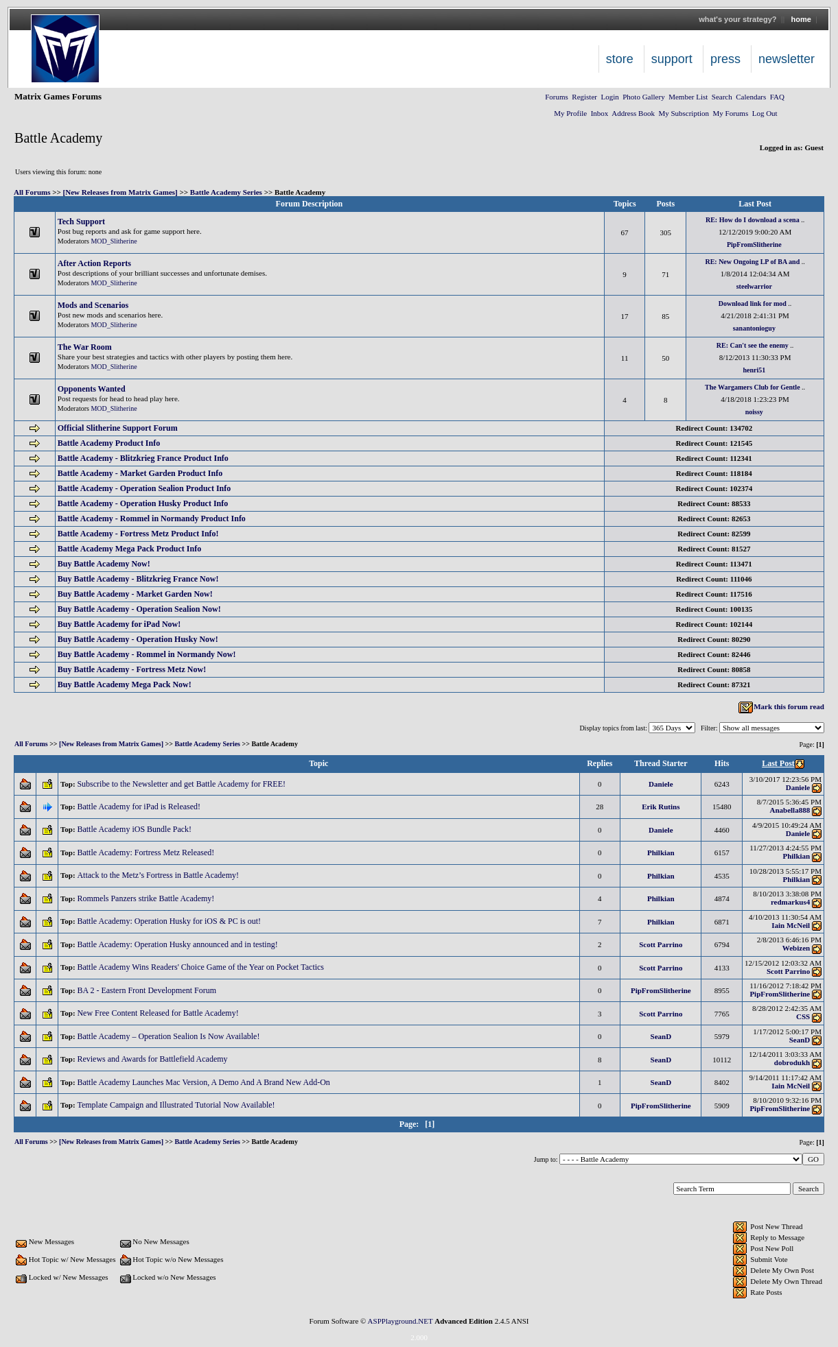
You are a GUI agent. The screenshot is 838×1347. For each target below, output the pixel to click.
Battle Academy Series (226, 192)
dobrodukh (792, 1062)
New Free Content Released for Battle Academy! (158, 1013)
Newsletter (786, 59)
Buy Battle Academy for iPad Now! (119, 624)
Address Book (633, 113)
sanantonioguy (754, 328)
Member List (688, 97)
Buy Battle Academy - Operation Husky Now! (138, 639)
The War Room (85, 347)
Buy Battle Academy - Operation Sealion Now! (139, 609)
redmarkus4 (790, 902)
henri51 (754, 370)
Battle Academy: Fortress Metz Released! (146, 852)
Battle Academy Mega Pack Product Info (129, 548)
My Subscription (683, 113)
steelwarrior (754, 286)
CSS (803, 1016)
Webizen (796, 948)
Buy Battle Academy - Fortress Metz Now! (132, 669)
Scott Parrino (660, 944)
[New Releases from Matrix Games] (120, 192)
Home (801, 19)
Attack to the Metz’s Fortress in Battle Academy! (159, 875)
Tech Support (81, 221)
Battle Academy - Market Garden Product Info (140, 473)
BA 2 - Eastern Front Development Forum (147, 990)
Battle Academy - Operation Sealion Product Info (144, 488)
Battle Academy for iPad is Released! (139, 806)
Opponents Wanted (92, 389)
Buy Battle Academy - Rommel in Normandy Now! (147, 654)
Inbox (600, 113)
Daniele (661, 784)
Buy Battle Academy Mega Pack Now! (124, 684)
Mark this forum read (781, 706)
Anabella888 (790, 810)
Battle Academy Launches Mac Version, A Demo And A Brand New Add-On (204, 1082)
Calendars (751, 97)
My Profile (570, 113)
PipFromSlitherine (754, 244)
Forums (556, 97)
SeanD (661, 1036)
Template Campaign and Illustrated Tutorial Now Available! (177, 1105)
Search (722, 97)
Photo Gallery (643, 97)
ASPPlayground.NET (400, 1321)
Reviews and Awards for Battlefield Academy (153, 1059)
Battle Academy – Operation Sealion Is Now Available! (169, 1036)
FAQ (777, 97)
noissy (754, 412)
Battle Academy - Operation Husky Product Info (143, 503)
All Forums (32, 192)
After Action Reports (94, 263)
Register (584, 97)
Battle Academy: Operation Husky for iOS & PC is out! (170, 921)
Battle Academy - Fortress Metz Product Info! (138, 533)
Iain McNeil (790, 925)
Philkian (661, 852)
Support (671, 59)
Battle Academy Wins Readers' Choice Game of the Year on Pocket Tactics (201, 967)
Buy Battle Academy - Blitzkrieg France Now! (138, 579)
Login (609, 97)
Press (725, 59)
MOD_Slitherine (114, 241)
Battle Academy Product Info (109, 443)
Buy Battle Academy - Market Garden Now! (135, 594)
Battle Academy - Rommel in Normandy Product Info (152, 518)
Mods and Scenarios (93, 305)
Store (619, 59)
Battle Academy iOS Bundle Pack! (135, 829)
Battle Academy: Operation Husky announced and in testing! (178, 944)
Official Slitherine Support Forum (118, 428)
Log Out (765, 113)
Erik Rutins (660, 806)
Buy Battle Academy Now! (104, 564)
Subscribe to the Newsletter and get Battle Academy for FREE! (182, 784)
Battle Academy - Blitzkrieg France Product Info (143, 458)
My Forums (731, 113)
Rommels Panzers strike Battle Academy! (146, 898)
